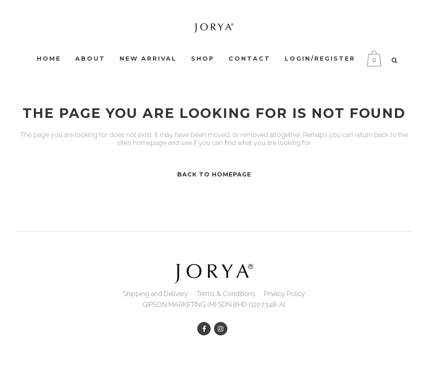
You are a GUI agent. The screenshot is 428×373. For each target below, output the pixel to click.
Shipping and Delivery (155, 294)
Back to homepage (214, 174)
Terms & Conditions (225, 294)
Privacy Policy (284, 294)
